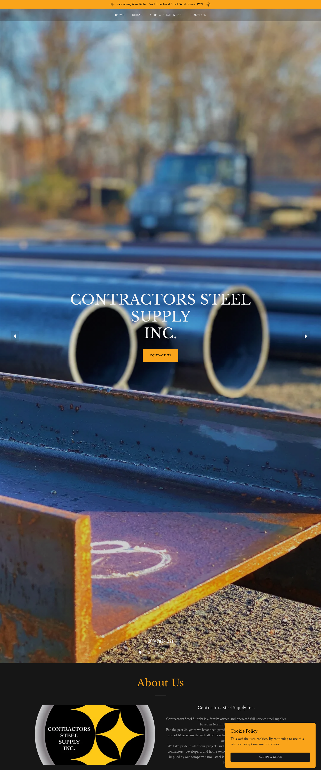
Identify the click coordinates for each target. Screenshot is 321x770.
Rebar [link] (137, 15)
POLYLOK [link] (198, 15)
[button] (140, 652)
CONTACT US (160, 355)
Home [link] (120, 15)
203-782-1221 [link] (160, 641)
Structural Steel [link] (166, 15)
